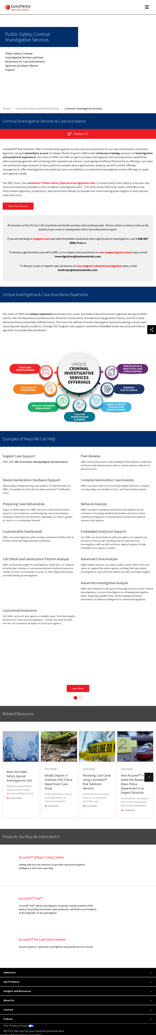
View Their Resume (18, 208)
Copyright (36, 1022)
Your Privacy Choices (19, 987)
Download (53, 808)
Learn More (78, 690)
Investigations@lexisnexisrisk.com (78, 258)
